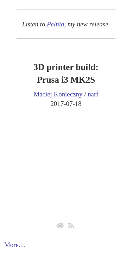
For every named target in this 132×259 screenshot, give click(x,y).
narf (93, 94)
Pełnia (55, 24)
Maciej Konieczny (57, 94)
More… (14, 244)
